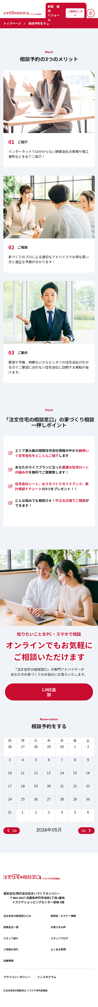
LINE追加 (49, 692)
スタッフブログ (59, 938)
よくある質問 (58, 949)
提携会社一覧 (10, 927)
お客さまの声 (58, 927)
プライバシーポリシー (17, 977)
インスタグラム (46, 977)
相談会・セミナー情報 (63, 915)
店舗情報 (8, 960)
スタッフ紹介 (10, 938)
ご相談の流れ (10, 949)
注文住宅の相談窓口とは (17, 915)
